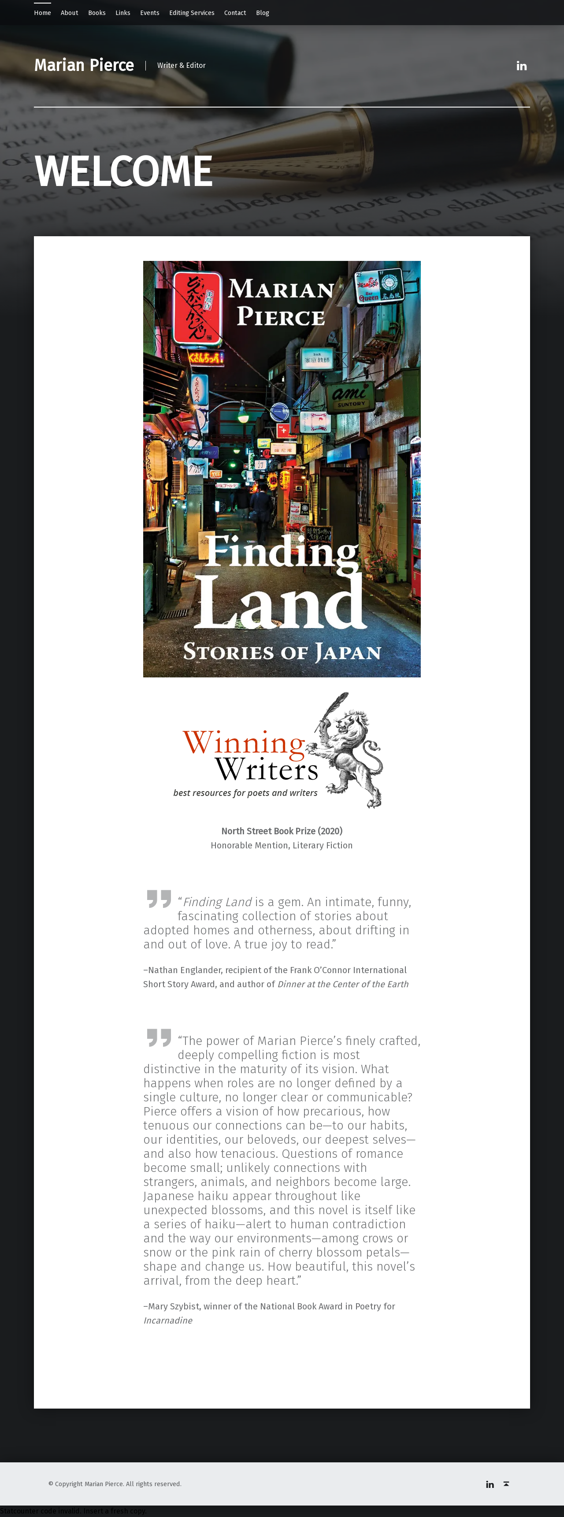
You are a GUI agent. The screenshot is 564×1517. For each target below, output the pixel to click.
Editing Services (192, 13)
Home (42, 13)
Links (122, 13)
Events (150, 13)
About (69, 13)
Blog (262, 13)
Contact (235, 13)
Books (97, 13)
